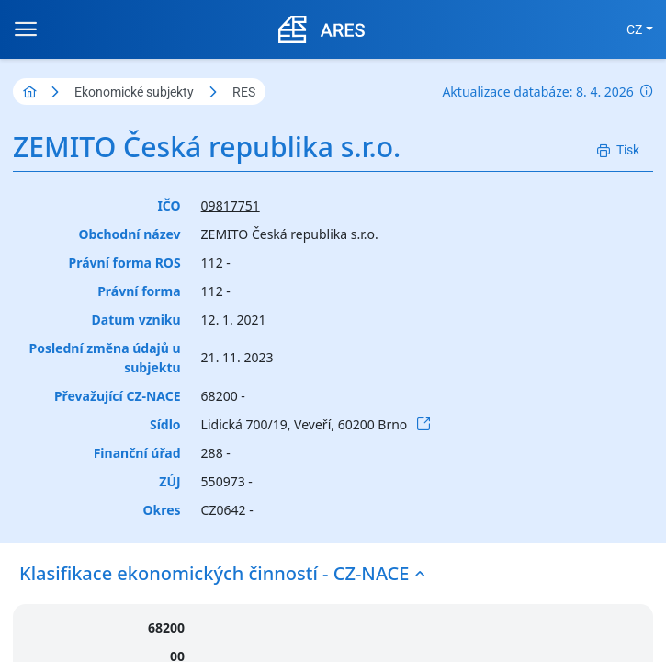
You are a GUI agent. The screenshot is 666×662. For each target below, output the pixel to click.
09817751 (230, 205)
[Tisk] (618, 150)
